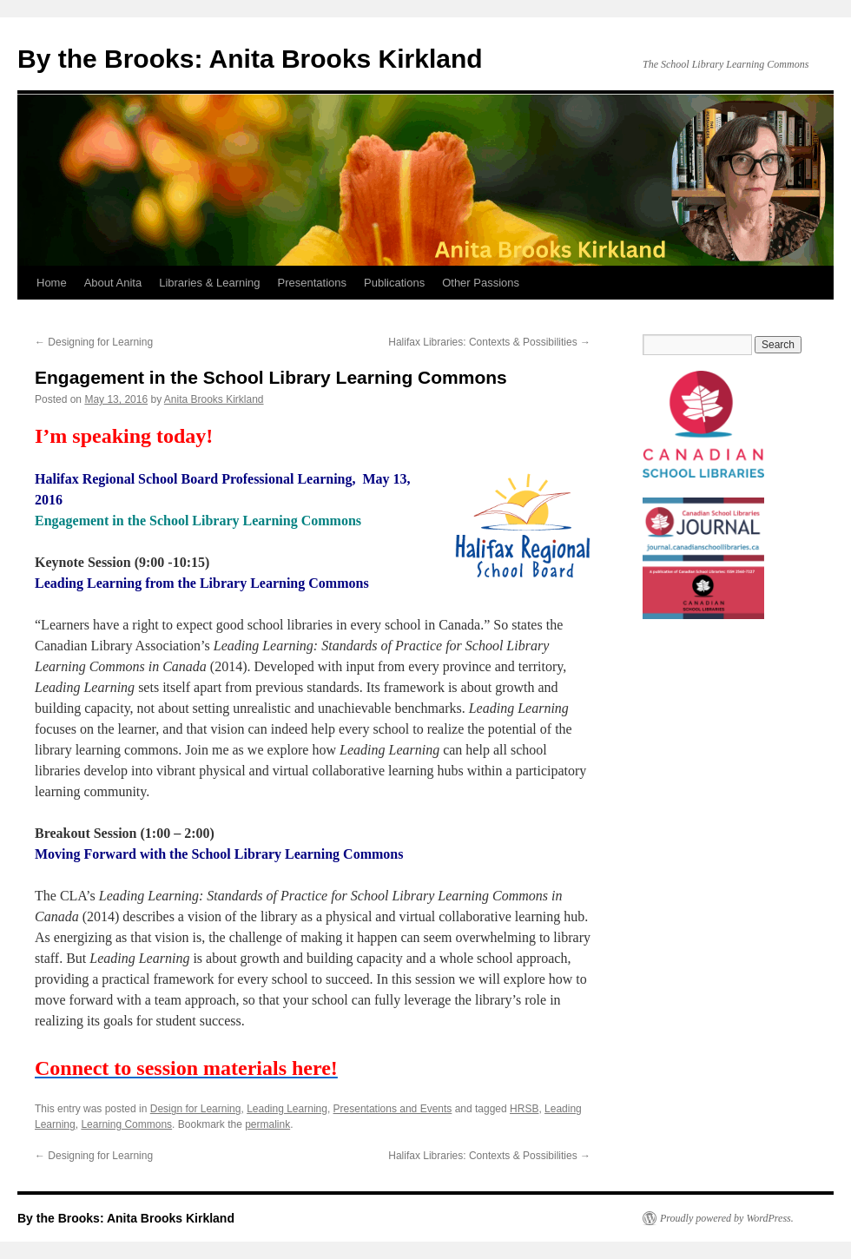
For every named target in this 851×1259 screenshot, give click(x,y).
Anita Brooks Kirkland (214, 399)
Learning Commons (126, 1124)
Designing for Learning (94, 342)
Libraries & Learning (209, 282)
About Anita (113, 282)
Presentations (312, 282)
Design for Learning (195, 1109)
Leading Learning (287, 1109)
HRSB (524, 1109)
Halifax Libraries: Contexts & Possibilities (489, 342)
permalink (267, 1124)
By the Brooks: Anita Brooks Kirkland (250, 58)
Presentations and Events (392, 1109)
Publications (394, 282)
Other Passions (480, 282)
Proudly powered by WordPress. (727, 1218)
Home (51, 282)
